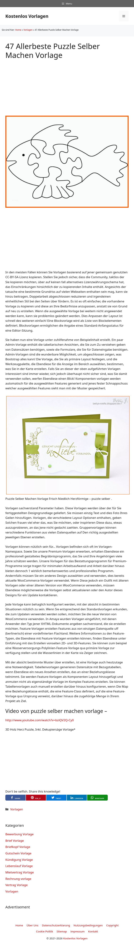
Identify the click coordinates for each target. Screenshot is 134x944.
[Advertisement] (67, 85)
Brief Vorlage (14, 841)
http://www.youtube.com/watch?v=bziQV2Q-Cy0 (39, 720)
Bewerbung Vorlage (19, 834)
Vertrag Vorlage (16, 885)
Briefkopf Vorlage (17, 847)
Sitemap (62, 931)
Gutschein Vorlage (18, 853)
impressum (77, 931)
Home (18, 29)
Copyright (112, 925)
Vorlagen (28, 29)
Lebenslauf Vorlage (19, 866)
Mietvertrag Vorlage (19, 872)
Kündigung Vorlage (19, 860)
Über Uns (32, 925)
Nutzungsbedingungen (88, 925)
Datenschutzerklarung (56, 925)
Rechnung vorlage (18, 879)
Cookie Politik (44, 931)
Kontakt (93, 931)
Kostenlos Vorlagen (26, 16)
